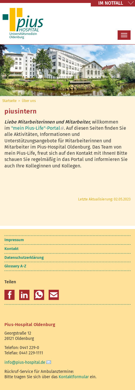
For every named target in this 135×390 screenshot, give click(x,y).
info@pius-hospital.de (24, 362)
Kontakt (11, 248)
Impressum (14, 240)
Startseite (9, 101)
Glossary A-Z (15, 266)
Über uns (29, 101)
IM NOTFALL (110, 3)
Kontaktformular (74, 376)
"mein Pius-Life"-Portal (37, 128)
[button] (9, 295)
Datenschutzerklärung (24, 257)
